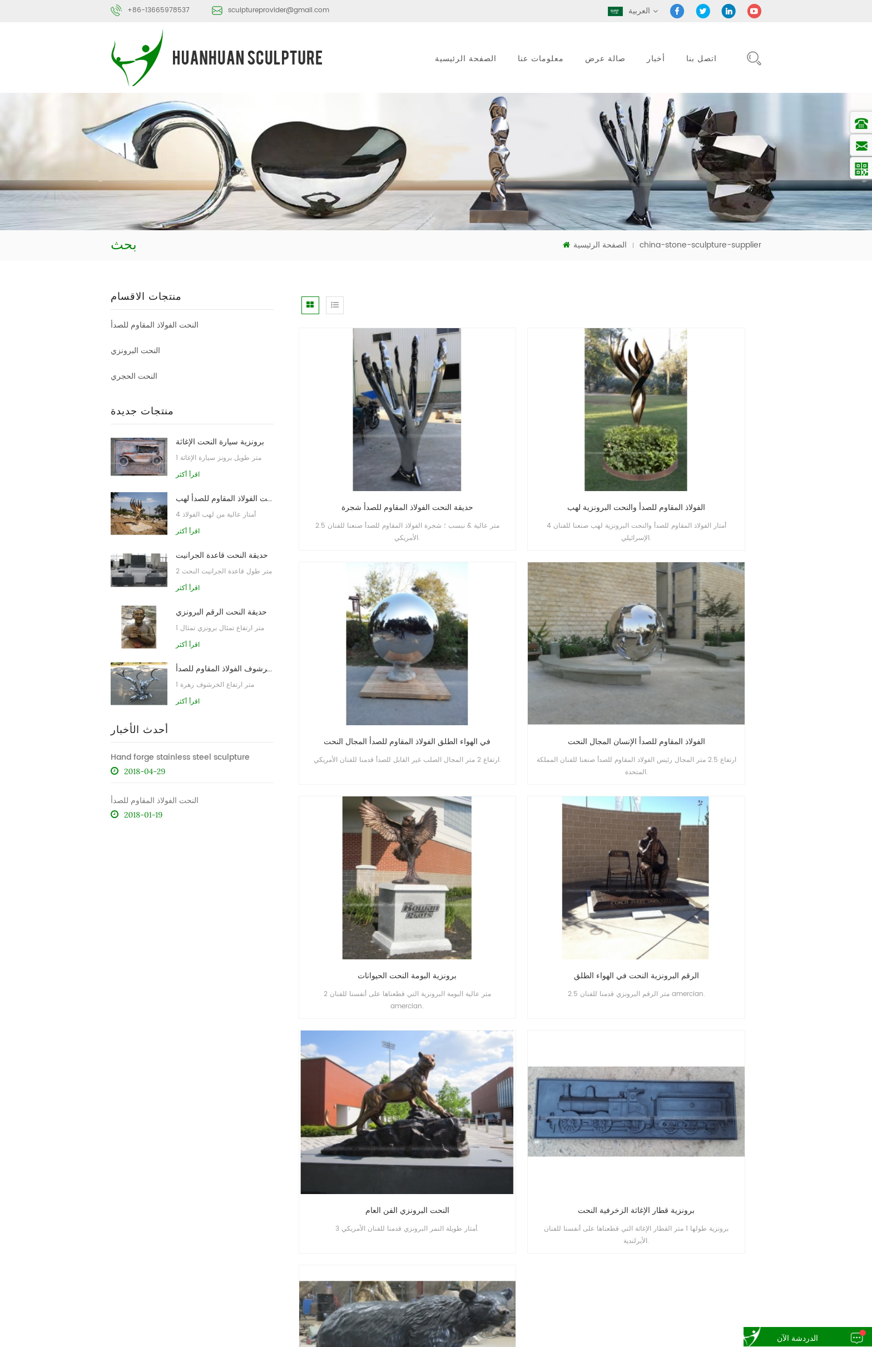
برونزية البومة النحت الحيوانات (531, 635)
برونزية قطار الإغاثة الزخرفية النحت (531, 816)
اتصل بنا (701, 58)
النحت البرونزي (135, 349)
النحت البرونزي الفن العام (372, 816)
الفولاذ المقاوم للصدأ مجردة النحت (611, 1264)
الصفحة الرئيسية (466, 58)
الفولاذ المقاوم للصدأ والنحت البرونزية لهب (535, 453)
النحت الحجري (134, 375)
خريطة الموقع (732, 1189)
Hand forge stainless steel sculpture (180, 756)
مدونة (668, 1189)
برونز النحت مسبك (710, 1264)
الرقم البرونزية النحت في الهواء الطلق (689, 635)
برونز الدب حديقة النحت (690, 816)
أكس (565, 1210)
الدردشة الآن (786, 1338)
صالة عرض (605, 58)
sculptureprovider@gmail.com (278, 10)
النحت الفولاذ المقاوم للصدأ (155, 324)
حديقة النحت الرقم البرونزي (221, 611)
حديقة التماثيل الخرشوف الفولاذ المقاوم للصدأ (224, 667)
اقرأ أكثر (187, 473)
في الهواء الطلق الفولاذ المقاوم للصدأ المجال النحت (694, 453)
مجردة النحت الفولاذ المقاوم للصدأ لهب (224, 497)
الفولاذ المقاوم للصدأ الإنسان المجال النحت (376, 635)
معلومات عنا (541, 58)
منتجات (619, 1169)
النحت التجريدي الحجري (597, 1285)
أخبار (656, 58)
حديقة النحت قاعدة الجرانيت (222, 554)
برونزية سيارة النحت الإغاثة (220, 440)
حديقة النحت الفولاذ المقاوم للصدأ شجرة (373, 453)
